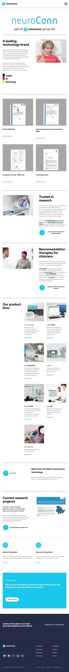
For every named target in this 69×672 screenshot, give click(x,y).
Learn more (13, 471)
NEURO (50, 222)
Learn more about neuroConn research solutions (56, 232)
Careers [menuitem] (54, 651)
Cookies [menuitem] (48, 666)
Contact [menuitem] (54, 654)
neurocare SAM (48, 271)
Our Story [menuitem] (55, 648)
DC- (51, 273)
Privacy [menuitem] (43, 666)
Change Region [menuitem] (56, 666)
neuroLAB (51, 277)
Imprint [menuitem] (38, 666)
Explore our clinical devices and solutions (56, 287)
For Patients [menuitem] (39, 644)
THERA (43, 268)
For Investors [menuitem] (39, 651)
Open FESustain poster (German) (19, 526)
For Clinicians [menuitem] (39, 648)
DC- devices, (52, 220)
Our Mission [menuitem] (55, 644)
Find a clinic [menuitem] (39, 654)
